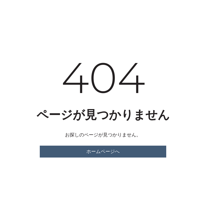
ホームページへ (103, 151)
